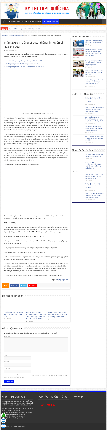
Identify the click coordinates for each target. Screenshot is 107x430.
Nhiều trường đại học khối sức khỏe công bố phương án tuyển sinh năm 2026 (94, 82)
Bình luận (7, 336)
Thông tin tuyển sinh (16, 35)
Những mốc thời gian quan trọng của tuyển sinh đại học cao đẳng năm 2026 (93, 128)
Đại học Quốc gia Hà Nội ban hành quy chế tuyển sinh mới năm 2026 (94, 72)
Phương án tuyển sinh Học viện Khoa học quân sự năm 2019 (25, 67)
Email (6, 362)
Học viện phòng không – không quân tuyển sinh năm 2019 (24, 61)
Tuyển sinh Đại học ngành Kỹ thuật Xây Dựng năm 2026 (25, 29)
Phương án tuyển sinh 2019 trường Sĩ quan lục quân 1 (23, 64)
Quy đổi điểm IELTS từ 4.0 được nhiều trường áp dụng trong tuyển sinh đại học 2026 (94, 119)
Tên (6, 355)
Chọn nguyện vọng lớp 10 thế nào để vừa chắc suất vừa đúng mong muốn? (57, 314)
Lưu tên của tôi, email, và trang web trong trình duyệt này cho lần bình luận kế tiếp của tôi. (35, 376)
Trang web (7, 368)
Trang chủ (5, 35)
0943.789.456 (48, 405)
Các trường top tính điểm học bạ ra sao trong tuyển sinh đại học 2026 (94, 138)
